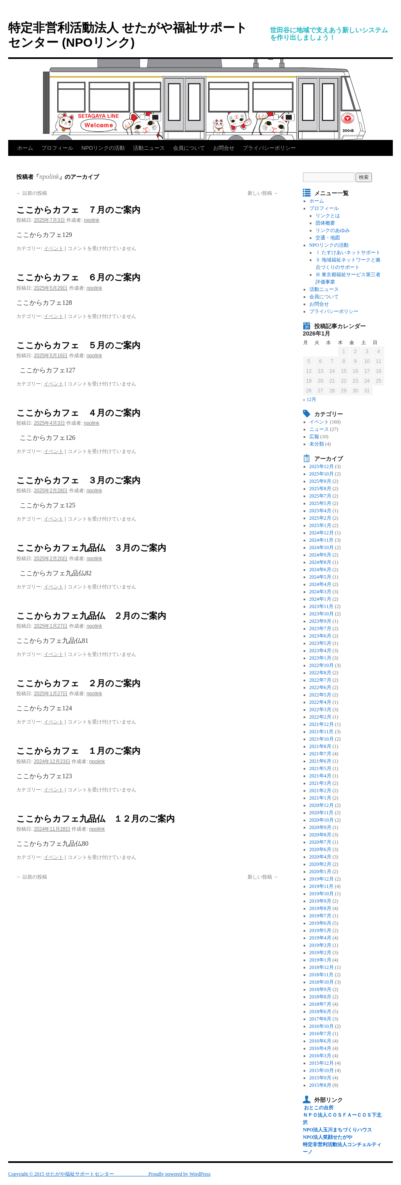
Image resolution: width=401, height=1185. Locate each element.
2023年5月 (320, 643)
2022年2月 (320, 717)
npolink (49, 176)
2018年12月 (321, 967)
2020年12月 (321, 805)
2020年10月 (321, 820)
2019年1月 (320, 960)
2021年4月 (320, 776)
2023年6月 (320, 636)
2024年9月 (320, 555)
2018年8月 (320, 997)
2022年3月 (320, 709)
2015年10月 (321, 1070)
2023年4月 (320, 650)
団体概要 (325, 223)
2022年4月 (320, 702)
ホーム (25, 148)
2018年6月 (320, 1011)
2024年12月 (321, 533)
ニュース (319, 429)
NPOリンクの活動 (103, 148)
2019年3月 (320, 945)
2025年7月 (320, 496)
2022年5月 (320, 695)
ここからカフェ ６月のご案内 (78, 277)
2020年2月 (320, 864)
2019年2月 (320, 952)
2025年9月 (320, 481)
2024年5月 (320, 577)
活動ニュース (149, 148)
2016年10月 (321, 1026)
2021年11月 (321, 731)
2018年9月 (320, 989)
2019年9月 (320, 901)
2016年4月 (320, 1048)
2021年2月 (320, 790)
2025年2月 (320, 518)
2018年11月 (321, 975)
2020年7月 (320, 842)
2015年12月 (321, 1063)
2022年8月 (320, 673)
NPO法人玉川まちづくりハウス (337, 1130)
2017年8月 (320, 1019)
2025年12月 (321, 466)
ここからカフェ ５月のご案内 (78, 345)
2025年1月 (320, 525)
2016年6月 (320, 1041)
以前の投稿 (31, 193)
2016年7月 (320, 1033)
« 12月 (309, 399)
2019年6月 (320, 923)
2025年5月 (320, 503)
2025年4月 (320, 511)
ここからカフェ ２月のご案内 (78, 683)
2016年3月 (320, 1056)
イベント (53, 248)
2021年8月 (320, 746)
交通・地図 (327, 238)
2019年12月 (321, 879)
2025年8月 (320, 488)
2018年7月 (320, 1004)
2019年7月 (320, 916)
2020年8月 (320, 835)
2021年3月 (320, 783)
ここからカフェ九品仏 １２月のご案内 (95, 818)
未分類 (316, 444)
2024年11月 (321, 540)
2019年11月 (321, 886)
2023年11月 (321, 606)
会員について (189, 148)
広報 (314, 436)
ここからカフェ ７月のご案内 (78, 209)
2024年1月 (320, 599)
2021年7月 (320, 754)
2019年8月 (320, 908)
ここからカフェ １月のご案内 (78, 750)
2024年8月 (320, 562)
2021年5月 (320, 768)
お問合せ (223, 148)
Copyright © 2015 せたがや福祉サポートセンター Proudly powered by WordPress (109, 1174)
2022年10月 (321, 665)
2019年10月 (321, 894)
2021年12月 (321, 724)
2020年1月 (320, 871)
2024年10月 (321, 547)
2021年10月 (321, 739)
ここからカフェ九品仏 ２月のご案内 (91, 615)
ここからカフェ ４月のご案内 (78, 412)
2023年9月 (320, 621)
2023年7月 (320, 628)
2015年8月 (320, 1085)
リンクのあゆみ (332, 230)
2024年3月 (320, 592)
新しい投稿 (263, 193)
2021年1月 (320, 798)
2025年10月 (321, 474)
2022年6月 (320, 687)
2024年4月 (320, 584)
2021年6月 (320, 761)
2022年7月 (320, 680)
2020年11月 (321, 813)
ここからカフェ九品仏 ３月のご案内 (91, 547)
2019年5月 (320, 930)
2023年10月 (321, 614)
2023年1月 (320, 658)
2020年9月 (320, 827)
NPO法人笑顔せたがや (327, 1137)
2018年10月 (321, 982)
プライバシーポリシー (269, 148)
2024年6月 (320, 569)
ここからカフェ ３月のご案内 (78, 480)
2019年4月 (320, 938)
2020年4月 (320, 857)
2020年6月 (320, 849)
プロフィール (57, 148)
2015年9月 (320, 1078)
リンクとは (327, 216)
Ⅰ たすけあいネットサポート (348, 252)
